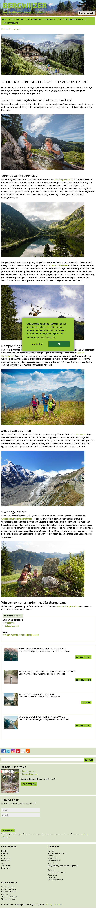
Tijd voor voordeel (8, 899)
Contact (51, 870)
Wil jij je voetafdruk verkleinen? (37, 694)
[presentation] (21, 823)
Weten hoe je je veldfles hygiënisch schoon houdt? (47, 671)
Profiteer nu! (28, 784)
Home (4, 19)
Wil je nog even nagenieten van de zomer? (42, 716)
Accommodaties (54, 860)
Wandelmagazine (8, 887)
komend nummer (30, 774)
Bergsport (62, 19)
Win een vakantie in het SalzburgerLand (21, 634)
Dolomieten (5, 868)
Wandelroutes (53, 863)
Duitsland (5, 851)
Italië (3, 856)
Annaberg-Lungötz (63, 179)
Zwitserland (5, 865)
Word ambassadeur (55, 880)
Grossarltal (81, 434)
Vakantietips (52, 858)
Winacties (51, 856)
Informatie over (9, 846)
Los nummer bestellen (56, 872)
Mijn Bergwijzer (76, 19)
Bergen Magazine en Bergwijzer (63, 866)
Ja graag (86, 702)
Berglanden (50, 19)
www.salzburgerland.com (68, 606)
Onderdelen (53, 846)
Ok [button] (59, 344)
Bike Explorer (6, 894)
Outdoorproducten (10, 23)
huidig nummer (29, 771)
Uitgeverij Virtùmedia (9, 892)
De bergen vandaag (16, 19)
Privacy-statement (54, 904)
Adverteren (52, 875)
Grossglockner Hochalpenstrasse (16, 518)
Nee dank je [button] (37, 344)
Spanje (3, 863)
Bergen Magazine (35, 19)
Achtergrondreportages (57, 853)
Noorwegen (5, 858)
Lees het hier (83, 657)
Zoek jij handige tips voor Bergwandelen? (42, 648)
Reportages (14, 29)
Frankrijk (4, 853)
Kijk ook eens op (9, 882)
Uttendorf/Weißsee (58, 265)
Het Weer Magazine (8, 889)
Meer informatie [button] (47, 337)
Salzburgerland (12, 625)
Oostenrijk (10, 622)
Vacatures (52, 877)
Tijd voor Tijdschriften (9, 897)
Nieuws (51, 851)
